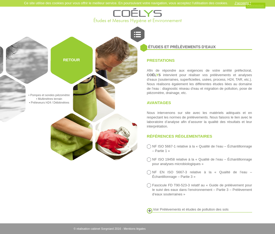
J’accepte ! (243, 3)
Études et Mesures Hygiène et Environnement (137, 20)
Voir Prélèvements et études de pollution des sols (191, 209)
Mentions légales (135, 228)
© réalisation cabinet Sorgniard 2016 (97, 228)
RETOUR (71, 60)
